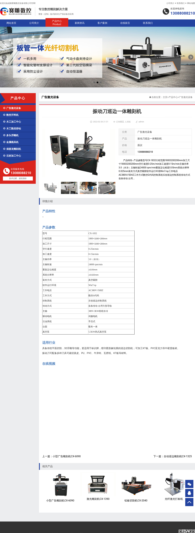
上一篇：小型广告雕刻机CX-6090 (61, 456)
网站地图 (191, 3)
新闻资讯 (79, 23)
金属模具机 (11, 142)
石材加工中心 (12, 156)
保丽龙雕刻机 (12, 149)
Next (190, 57)
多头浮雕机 (11, 135)
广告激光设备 (12, 108)
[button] (111, 187)
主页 (165, 97)
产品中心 (57, 23)
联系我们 (181, 3)
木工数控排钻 (12, 128)
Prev (4, 57)
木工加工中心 (12, 122)
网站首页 (11, 23)
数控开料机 (11, 115)
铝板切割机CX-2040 (136, 487)
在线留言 (125, 23)
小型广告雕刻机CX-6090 (60, 487)
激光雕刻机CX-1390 (98, 486)
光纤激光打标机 (174, 486)
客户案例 (102, 23)
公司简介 (170, 3)
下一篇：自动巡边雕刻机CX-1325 (172, 456)
